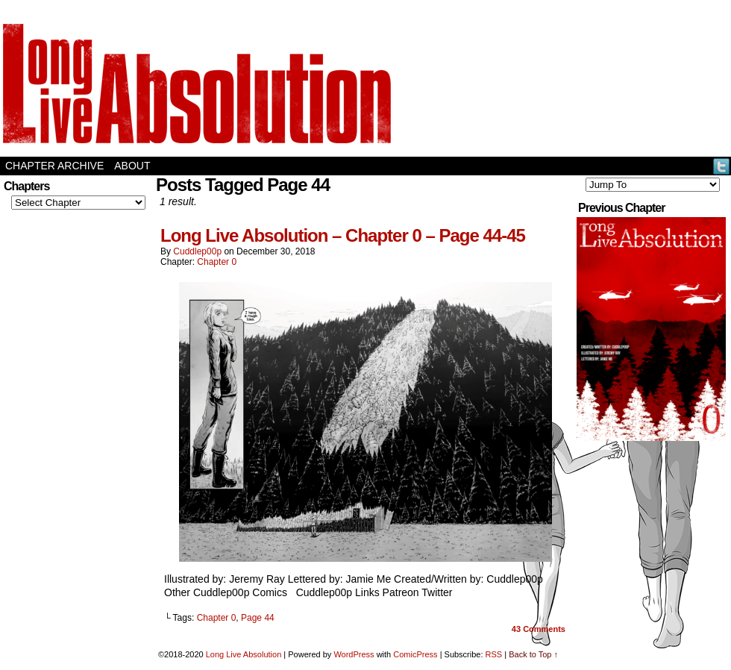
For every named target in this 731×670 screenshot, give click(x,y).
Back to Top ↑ (533, 654)
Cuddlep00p (197, 251)
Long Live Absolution (244, 654)
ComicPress (415, 654)
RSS (494, 654)
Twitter (721, 166)
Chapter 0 (216, 262)
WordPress (353, 654)
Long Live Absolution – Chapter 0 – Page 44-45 (342, 235)
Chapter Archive (54, 166)
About (132, 166)
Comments (538, 628)
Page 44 (257, 618)
